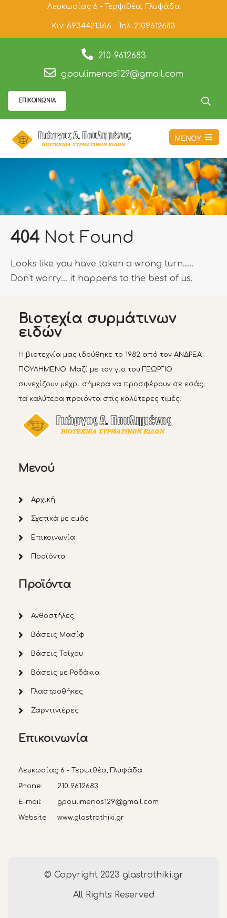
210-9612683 (122, 55)
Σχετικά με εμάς (60, 518)
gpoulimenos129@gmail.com (122, 74)
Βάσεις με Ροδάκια (65, 672)
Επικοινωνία (53, 537)
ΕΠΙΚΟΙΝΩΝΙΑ (37, 101)
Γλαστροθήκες (57, 691)
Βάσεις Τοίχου (57, 653)
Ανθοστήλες (52, 616)
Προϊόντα (48, 556)
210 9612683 (77, 786)
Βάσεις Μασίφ (58, 634)
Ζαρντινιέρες (55, 710)
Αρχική (43, 499)
